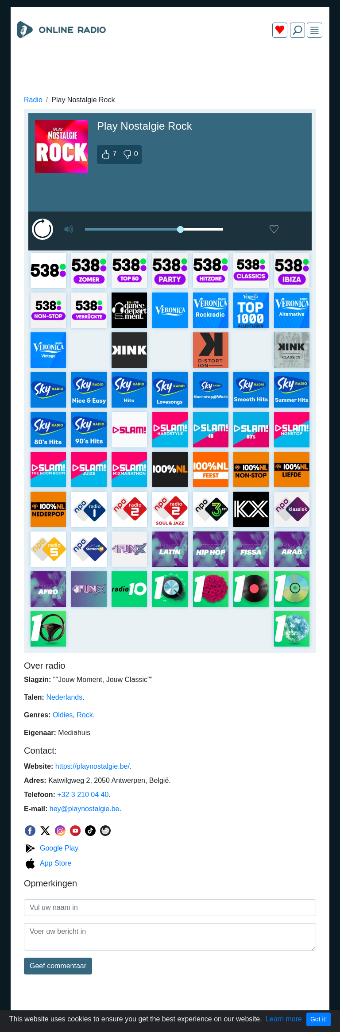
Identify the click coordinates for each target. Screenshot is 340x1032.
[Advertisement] (170, 65)
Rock (85, 715)
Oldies (63, 715)
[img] (314, 30)
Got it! (318, 1019)
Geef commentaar (58, 966)
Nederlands (64, 697)
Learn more (284, 1019)
